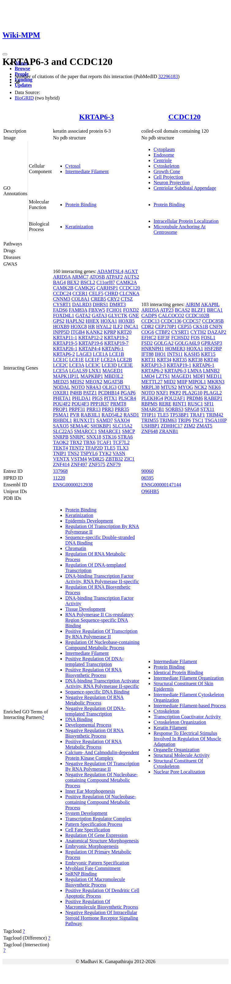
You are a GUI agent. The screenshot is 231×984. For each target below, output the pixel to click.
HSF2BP (213, 348)
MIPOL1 (197, 381)
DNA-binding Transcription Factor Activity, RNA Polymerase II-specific (102, 578)
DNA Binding (79, 719)
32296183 (168, 76)
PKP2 (175, 392)
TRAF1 (197, 414)
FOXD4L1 (63, 315)
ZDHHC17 (172, 425)
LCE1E (76, 359)
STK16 (109, 436)
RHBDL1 (62, 420)
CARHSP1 (107, 288)
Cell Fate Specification (87, 829)
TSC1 (197, 420)
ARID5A (62, 276)
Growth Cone (166, 171)
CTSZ (127, 299)
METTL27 (151, 381)
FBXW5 (97, 310)
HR (91, 326)
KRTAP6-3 (96, 117)
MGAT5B (113, 381)
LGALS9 (78, 370)
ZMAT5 (204, 425)
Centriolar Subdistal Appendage (184, 188)
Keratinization (79, 226)
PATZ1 (90, 392)
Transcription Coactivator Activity (187, 716)
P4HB (76, 392)
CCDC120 (184, 117)
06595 (147, 478)
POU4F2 (61, 403)
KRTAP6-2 (64, 354)
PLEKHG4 (152, 398)
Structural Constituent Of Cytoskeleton (178, 763)
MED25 (61, 381)
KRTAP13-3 (153, 365)
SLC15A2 (122, 425)
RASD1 (131, 414)
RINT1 (179, 403)
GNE (134, 315)
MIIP (182, 381)
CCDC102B (197, 315)
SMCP (128, 431)
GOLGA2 (163, 343)
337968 (60, 471)
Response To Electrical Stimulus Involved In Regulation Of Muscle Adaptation (187, 739)
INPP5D (61, 332)
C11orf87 (106, 282)
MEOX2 (93, 381)
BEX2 (73, 282)
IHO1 (160, 354)
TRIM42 (214, 414)
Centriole (162, 160)
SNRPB (61, 436)
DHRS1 (100, 304)
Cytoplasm (164, 149)
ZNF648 (149, 431)
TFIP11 (148, 414)
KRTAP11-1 (65, 337)
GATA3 (99, 315)
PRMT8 (118, 403)
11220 (59, 478)
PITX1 (110, 398)
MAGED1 (112, 370)
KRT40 (211, 359)
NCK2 (200, 387)
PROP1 (60, 409)
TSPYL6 (89, 453)
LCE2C (60, 365)
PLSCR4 (127, 398)
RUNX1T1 (84, 420)
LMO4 (148, 376)
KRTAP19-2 (116, 337)
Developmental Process (88, 725)
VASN (118, 453)
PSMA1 (61, 414)
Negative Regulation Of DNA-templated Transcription (95, 711)
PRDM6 (195, 398)
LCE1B (116, 354)
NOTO (78, 387)
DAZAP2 (216, 332)
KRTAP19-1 (179, 365)
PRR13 (93, 409)
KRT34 (164, 359)
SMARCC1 (85, 431)
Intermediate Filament (87, 171)
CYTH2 (198, 332)
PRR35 (122, 409)
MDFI (199, 376)
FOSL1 (208, 337)
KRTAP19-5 (65, 343)
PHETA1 (62, 398)
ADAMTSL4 (110, 271)
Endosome (163, 155)
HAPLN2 (75, 321)
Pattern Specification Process (94, 824)
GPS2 (58, 321)
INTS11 (175, 354)
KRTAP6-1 (113, 348)
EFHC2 (148, 337)
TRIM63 (168, 420)
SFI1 (209, 403)
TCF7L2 (121, 442)
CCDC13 (150, 321)
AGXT (131, 271)
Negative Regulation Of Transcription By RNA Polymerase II (102, 766)
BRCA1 (215, 310)
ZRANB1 (168, 431)
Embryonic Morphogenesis (92, 846)
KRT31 (148, 359)
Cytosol (73, 166)
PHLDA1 (81, 398)
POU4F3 (80, 403)
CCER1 (80, 293)
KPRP (110, 332)
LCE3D (109, 365)
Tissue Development (85, 609)
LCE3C (92, 365)
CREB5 (98, 299)
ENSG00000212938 (73, 484)
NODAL (61, 387)
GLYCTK (117, 315)
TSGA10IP (215, 420)
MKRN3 (216, 381)
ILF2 (118, 326)
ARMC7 (80, 276)
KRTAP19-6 (90, 343)
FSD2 (147, 343)
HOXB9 (61, 326)
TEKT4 (60, 447)
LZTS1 (163, 376)
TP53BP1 (179, 414)
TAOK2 (61, 442)
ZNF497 (79, 464)
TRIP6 (184, 420)
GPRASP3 (211, 343)
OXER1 (61, 392)
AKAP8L (210, 304)
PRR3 (108, 409)
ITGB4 (78, 332)
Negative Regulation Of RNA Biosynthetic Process (94, 733)
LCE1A (100, 354)
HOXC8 (78, 326)
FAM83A (78, 310)
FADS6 (60, 310)
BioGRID (24, 98)
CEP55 (184, 326)
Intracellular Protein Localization (185, 221)
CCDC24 (62, 293)
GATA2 (82, 315)
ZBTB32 (114, 459)
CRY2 (113, 299)
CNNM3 (61, 299)
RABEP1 (213, 398)
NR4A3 (93, 387)
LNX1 (95, 370)
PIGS (97, 398)
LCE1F (92, 359)
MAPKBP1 (92, 376)
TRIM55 (149, 420)
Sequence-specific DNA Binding (97, 691)
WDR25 (96, 459)
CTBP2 (162, 332)
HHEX (92, 321)
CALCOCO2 (171, 315)
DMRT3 (117, 304)
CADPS (149, 315)
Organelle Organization (176, 749)
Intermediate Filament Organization (188, 678)
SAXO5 (61, 425)
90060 (147, 471)
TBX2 (76, 442)
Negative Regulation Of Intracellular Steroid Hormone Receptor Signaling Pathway (101, 918)
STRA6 (125, 436)
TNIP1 (59, 453)
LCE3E (125, 365)
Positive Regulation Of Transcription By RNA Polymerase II (101, 634)
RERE (165, 403)
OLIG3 (109, 387)
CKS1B (200, 326)
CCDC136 (171, 321)
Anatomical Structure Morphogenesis (102, 840)
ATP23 (166, 310)
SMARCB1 (152, 409)
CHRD (111, 293)
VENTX (61, 459)
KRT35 (179, 359)
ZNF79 (114, 464)
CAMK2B (63, 288)
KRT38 (195, 359)
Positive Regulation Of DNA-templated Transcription (94, 661)
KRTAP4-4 (89, 348)
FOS (195, 337)
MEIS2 (77, 381)
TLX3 (122, 447)
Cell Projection (168, 177)
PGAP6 (128, 392)
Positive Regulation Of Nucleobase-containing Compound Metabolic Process (100, 802)
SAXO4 (122, 420)
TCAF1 (104, 442)
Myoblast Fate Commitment (92, 868)
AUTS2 (131, 276)
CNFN (215, 326)
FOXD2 (131, 310)
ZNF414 (61, 464)
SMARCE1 (109, 431)
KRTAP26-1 (65, 348)
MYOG (185, 387)
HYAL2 (104, 326)
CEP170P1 (165, 326)
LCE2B (124, 359)
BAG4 (59, 282)
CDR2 (147, 326)
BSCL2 (88, 282)
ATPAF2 (114, 276)
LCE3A (76, 365)
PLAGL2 (212, 392)
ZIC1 (129, 459)
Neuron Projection (171, 182)
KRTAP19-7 (116, 343)
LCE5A (60, 370)
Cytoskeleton (166, 166)
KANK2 (94, 332)
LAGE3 (84, 354)
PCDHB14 (108, 392)
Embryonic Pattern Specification (97, 862)
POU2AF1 (174, 398)
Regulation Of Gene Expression (96, 835)
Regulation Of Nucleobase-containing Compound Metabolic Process (102, 645)
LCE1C (60, 359)
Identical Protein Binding (178, 672)
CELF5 (96, 293)
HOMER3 (175, 348)
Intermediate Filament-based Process (189, 705)
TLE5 (109, 447)
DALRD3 (82, 304)
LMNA (194, 370)
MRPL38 (150, 387)
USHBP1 (150, 425)
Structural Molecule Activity (181, 755)
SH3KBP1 (101, 425)
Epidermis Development (89, 520)
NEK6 (214, 387)
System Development (86, 813)
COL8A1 (80, 299)
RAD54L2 (112, 414)
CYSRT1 (62, 304)
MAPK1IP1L (66, 376)
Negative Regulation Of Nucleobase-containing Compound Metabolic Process (101, 780)
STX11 (207, 409)
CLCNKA (129, 293)
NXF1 (162, 392)
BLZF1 (198, 310)
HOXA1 (108, 321)
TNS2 (73, 453)
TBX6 (89, 442)
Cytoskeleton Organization (179, 722)
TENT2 (76, 447)
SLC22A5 (63, 431)
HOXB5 (126, 321)
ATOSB (97, 276)
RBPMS (149, 403)
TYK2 (105, 453)
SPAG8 (192, 409)
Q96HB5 (150, 491)
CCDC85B (213, 321)
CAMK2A (126, 282)
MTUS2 (169, 387)
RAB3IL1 (90, 414)
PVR (74, 414)
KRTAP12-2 (90, 337)
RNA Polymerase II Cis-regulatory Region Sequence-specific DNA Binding (99, 620)
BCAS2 (182, 310)
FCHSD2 (180, 337)
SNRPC (77, 436)
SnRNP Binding (81, 873)
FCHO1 (114, 310)
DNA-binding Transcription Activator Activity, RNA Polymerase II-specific (102, 683)
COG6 (147, 332)
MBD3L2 (113, 376)
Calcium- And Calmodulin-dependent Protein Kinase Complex (102, 755)
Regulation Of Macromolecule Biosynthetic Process (95, 882)
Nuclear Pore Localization (179, 771)
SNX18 (93, 436)
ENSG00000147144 (161, 484)
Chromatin (75, 548)
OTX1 (124, 387)
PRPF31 (77, 409)
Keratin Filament (170, 727)
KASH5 (192, 354)
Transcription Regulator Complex (98, 818)
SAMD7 (104, 420)
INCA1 (131, 326)
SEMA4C (79, 425)
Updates (23, 85)
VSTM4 (79, 459)
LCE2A (108, 359)
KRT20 (124, 332)
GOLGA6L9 (187, 343)
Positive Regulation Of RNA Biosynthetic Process (93, 672)
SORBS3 (174, 409)
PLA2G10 (192, 392)
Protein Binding (81, 204)
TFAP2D (94, 447)
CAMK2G (85, 288)
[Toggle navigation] (4, 54)
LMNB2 (211, 370)
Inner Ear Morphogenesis (90, 791)
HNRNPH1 (152, 348)
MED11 (214, 376)
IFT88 (147, 354)
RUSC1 (195, 403)
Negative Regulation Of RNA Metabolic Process (94, 700)
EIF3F (163, 337)
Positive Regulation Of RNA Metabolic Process (93, 744)
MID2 (170, 381)
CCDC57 (192, 321)
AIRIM (193, 304)
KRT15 (208, 354)
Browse (22, 68)
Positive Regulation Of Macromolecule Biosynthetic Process (101, 904)
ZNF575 (97, 464)
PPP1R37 (99, 403)
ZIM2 (189, 425)
